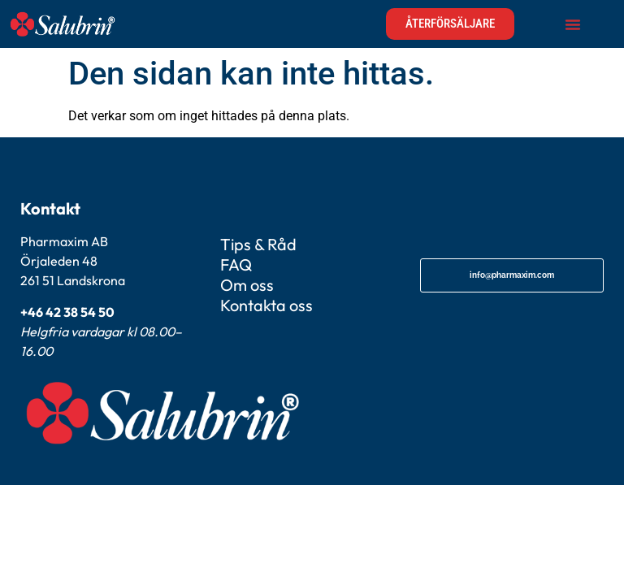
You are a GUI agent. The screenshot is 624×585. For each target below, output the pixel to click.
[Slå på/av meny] (573, 24)
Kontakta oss (266, 305)
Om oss (247, 285)
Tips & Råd (258, 244)
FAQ (236, 264)
